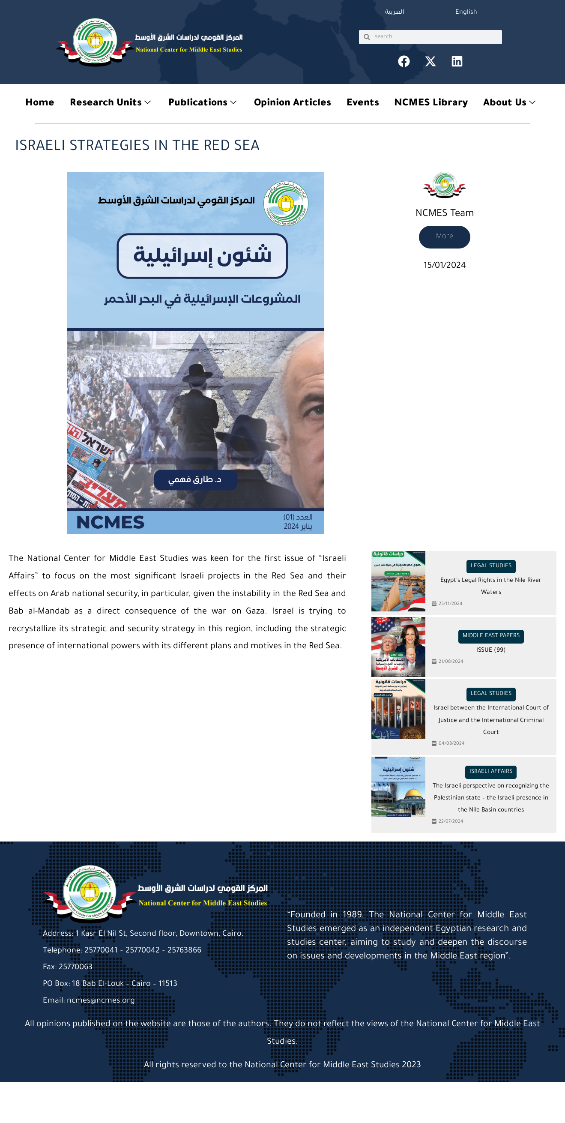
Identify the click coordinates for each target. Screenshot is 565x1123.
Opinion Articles (292, 104)
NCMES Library (433, 104)
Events (363, 104)
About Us (512, 105)
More (444, 237)
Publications (201, 105)
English (466, 12)
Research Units (107, 105)
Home (36, 104)
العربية (394, 12)
